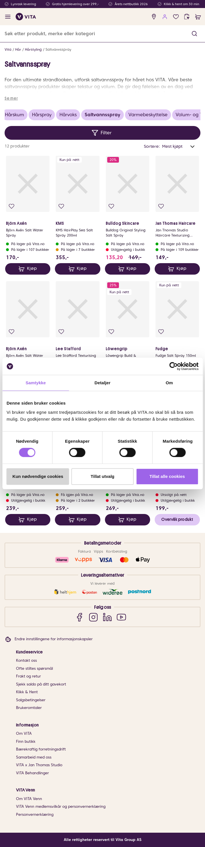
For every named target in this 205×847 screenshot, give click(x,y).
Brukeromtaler (29, 708)
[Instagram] (93, 617)
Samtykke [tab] (35, 382)
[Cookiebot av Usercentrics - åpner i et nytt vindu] (173, 366)
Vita (8, 49)
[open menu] (7, 16)
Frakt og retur (28, 676)
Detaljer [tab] (103, 382)
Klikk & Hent (27, 692)
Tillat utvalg (102, 476)
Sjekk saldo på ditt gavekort (41, 684)
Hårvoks (68, 114)
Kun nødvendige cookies (38, 476)
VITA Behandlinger (32, 773)
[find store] (154, 16)
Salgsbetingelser (30, 700)
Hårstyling (33, 49)
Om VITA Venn (29, 799)
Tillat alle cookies (167, 476)
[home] (26, 16)
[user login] (164, 16)
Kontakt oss (26, 660)
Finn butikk (25, 741)
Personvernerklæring (34, 814)
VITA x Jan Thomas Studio (39, 765)
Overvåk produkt (177, 519)
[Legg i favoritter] (11, 206)
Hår (18, 49)
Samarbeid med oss (33, 757)
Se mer (11, 98)
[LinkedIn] (107, 617)
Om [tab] (169, 382)
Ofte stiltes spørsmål (34, 668)
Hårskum (14, 114)
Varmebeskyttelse (148, 114)
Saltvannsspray (58, 49)
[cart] (198, 16)
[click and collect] (186, 16)
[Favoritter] (176, 16)
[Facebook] (79, 617)
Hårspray (41, 114)
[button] (194, 33)
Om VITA (24, 733)
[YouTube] (121, 617)
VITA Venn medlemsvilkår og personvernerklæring (61, 806)
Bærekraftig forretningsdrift (41, 749)
